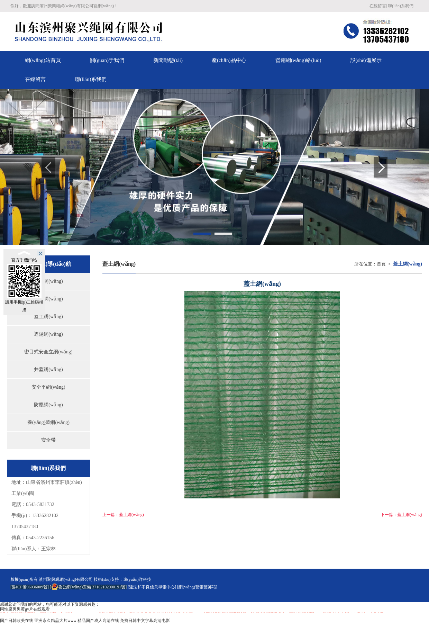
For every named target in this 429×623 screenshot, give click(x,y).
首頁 (381, 264)
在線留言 (377, 5)
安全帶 (48, 440)
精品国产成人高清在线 (98, 620)
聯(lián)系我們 (400, 5)
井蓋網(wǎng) (48, 369)
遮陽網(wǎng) (48, 334)
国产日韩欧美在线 (16, 620)
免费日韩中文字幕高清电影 (145, 620)
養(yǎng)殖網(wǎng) (48, 422)
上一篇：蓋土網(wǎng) (123, 514)
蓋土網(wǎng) (48, 316)
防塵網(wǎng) (48, 404)
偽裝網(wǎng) (48, 281)
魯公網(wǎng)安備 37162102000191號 (88, 587)
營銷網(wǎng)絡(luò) (298, 60)
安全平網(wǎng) (48, 387)
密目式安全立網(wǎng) (48, 351)
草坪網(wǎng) (48, 298)
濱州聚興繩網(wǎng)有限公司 (66, 579)
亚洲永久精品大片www (55, 620)
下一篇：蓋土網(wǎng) (401, 514)
